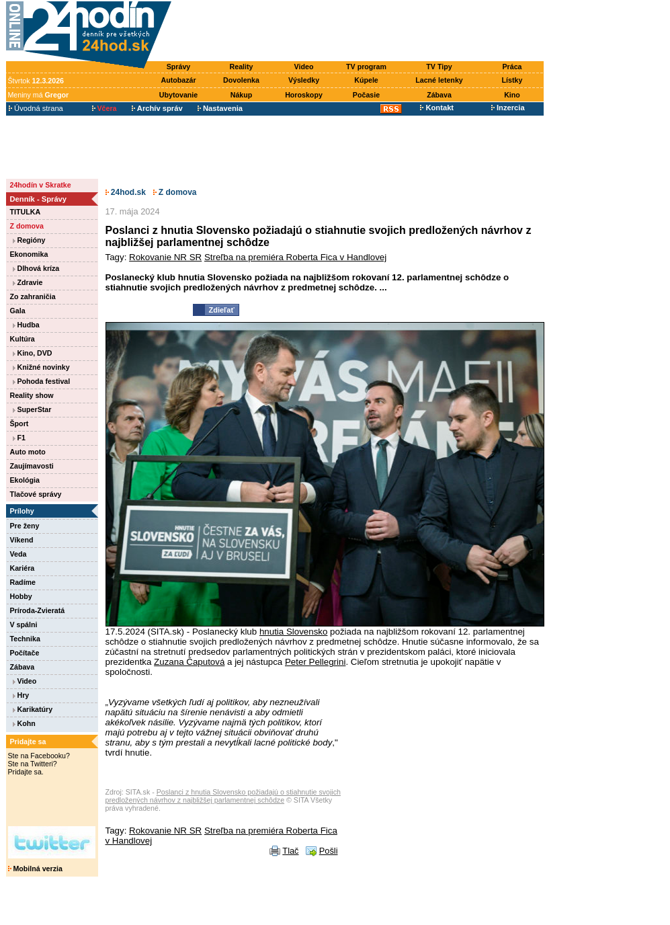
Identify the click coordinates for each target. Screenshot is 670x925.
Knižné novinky (41, 367)
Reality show (32, 395)
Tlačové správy (36, 494)
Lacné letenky (438, 80)
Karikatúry (33, 709)
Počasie (366, 95)
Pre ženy (25, 526)
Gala (18, 311)
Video (304, 67)
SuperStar (32, 409)
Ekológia (25, 480)
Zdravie (28, 282)
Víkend (22, 540)
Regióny (29, 240)
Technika (25, 639)
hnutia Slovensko (293, 632)
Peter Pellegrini (315, 662)
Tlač (290, 851)
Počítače (25, 653)
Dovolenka (241, 80)
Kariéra (22, 568)
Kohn (24, 723)
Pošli (328, 851)
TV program (366, 67)
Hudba (26, 325)
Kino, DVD (32, 353)
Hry (21, 695)
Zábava (439, 95)
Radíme (23, 582)
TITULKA (25, 212)
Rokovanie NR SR (165, 257)
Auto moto (28, 452)
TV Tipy (439, 67)
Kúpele (366, 80)
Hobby (21, 596)
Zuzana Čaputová (189, 662)
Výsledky (303, 80)
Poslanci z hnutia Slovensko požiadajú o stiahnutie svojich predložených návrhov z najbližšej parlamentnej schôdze (223, 796)
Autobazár (178, 80)
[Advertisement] (360, 31)
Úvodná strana (36, 108)
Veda (18, 554)
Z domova (27, 226)
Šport (19, 423)
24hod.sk (126, 192)
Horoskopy (304, 95)
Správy (179, 67)
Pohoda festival (42, 381)
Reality (241, 67)
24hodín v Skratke (40, 185)
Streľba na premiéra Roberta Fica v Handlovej (295, 257)
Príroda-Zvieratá (37, 610)
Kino (512, 95)
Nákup (242, 95)
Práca (511, 67)
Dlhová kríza (36, 268)
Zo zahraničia (33, 296)
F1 (19, 438)
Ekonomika (29, 254)
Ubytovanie (178, 95)
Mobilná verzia (35, 868)
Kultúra (22, 339)
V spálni (24, 624)
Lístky (512, 80)
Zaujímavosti (32, 466)
